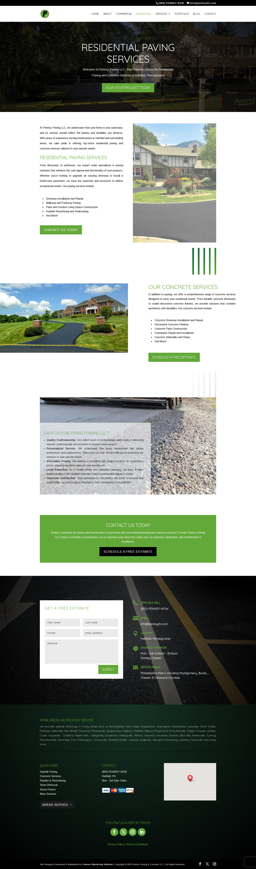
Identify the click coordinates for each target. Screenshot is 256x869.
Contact (210, 14)
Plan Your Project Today (128, 88)
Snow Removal (48, 785)
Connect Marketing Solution (97, 864)
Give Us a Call (150, 603)
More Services (48, 794)
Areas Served (55, 804)
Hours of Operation (153, 647)
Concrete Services (50, 776)
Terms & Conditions (137, 844)
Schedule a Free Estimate (174, 357)
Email (144, 618)
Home (95, 14)
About (107, 14)
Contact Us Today (61, 230)
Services (161, 14)
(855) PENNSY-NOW (114, 771)
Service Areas (150, 667)
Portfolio (182, 14)
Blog (196, 14)
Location (146, 632)
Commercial (124, 14)
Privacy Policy (116, 844)
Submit (108, 669)
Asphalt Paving (48, 771)
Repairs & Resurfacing (53, 780)
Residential (143, 14)
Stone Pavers (48, 789)
